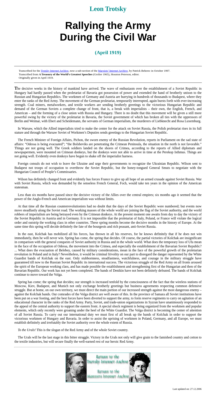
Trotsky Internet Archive (54, 70)
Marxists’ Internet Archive (113, 70)
